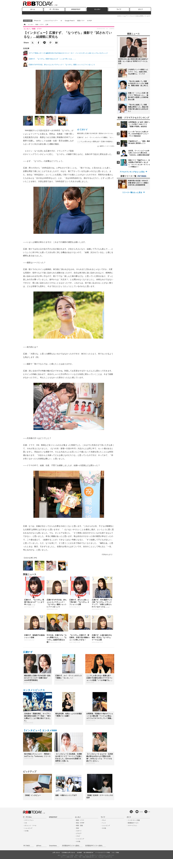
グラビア (78, 833)
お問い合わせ (56, 852)
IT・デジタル (54, 9)
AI (61, 20)
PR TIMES (26, 845)
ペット (104, 823)
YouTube (141, 811)
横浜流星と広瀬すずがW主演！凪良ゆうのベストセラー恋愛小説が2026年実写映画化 (106, 133)
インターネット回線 (134, 820)
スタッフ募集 (115, 852)
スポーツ (78, 831)
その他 (26, 831)
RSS (149, 811)
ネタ (25, 823)
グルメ (104, 820)
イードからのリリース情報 (102, 852)
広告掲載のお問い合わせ (68, 852)
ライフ (119, 9)
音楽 (77, 828)
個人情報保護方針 (88, 852)
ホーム (32, 9)
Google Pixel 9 (69, 20)
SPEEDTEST (75, 9)
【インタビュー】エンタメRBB (40, 730)
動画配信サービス (133, 823)
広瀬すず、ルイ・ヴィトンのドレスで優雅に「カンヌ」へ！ (98, 137)
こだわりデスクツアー (50, 20)
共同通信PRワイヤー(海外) (93, 845)
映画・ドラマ (80, 820)
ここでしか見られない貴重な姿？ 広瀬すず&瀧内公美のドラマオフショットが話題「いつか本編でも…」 (113, 141)
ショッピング (28, 828)
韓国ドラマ (80, 20)
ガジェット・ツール (30, 825)
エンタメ (97, 9)
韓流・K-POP (80, 823)
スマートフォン (29, 820)
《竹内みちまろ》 (107, 554)
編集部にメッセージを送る (107, 146)
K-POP (89, 20)
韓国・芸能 (79, 825)
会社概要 (79, 852)
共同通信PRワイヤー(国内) (70, 845)
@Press (38, 845)
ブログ (78, 836)
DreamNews (53, 845)
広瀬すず (84, 129)
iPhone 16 (37, 20)
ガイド (140, 9)
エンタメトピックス (34, 690)
